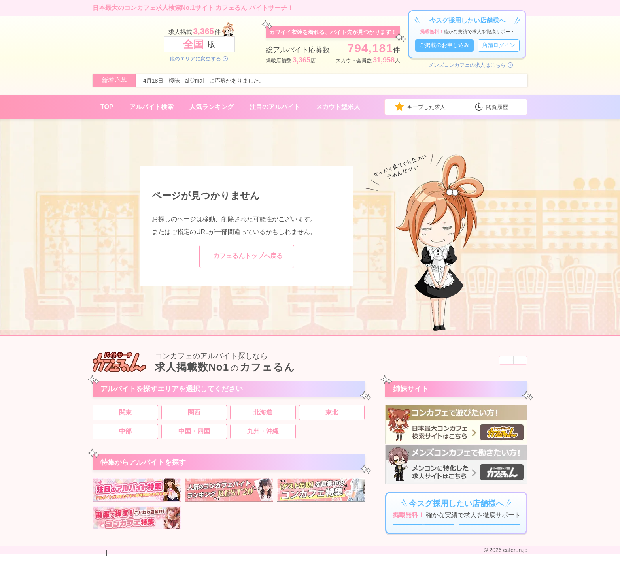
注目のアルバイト (275, 107)
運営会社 (319, 575)
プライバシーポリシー (208, 575)
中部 (125, 435)
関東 (125, 416)
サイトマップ (286, 575)
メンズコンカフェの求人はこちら (467, 65)
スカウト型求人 (338, 107)
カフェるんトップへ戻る (248, 256)
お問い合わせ (109, 575)
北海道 (262, 416)
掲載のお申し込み (153, 575)
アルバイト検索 (151, 107)
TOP (106, 107)
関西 (194, 416)
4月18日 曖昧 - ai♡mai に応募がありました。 (204, 80)
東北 (331, 416)
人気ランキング (211, 107)
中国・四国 (194, 435)
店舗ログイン (498, 45)
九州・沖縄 (263, 435)
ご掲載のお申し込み (444, 45)
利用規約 (253, 575)
